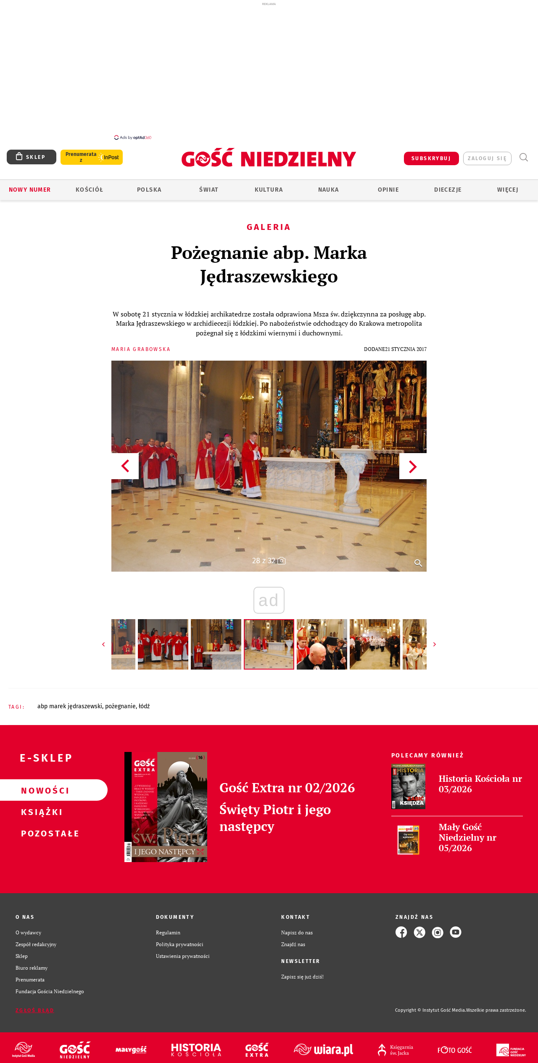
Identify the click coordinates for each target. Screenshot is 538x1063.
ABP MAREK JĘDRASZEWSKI (69, 706)
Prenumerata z (81, 157)
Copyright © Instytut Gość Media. (430, 1010)
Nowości (40, 790)
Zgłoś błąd (35, 1010)
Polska (149, 189)
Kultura (269, 189)
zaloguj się (487, 158)
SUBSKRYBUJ (431, 158)
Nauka (328, 189)
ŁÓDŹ (144, 706)
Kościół (90, 189)
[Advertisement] (269, 71)
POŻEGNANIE (120, 706)
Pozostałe (40, 833)
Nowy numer (30, 189)
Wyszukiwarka (523, 157)
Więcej (507, 189)
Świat (209, 189)
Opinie (388, 189)
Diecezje (448, 189)
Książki (40, 811)
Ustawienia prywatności (183, 955)
